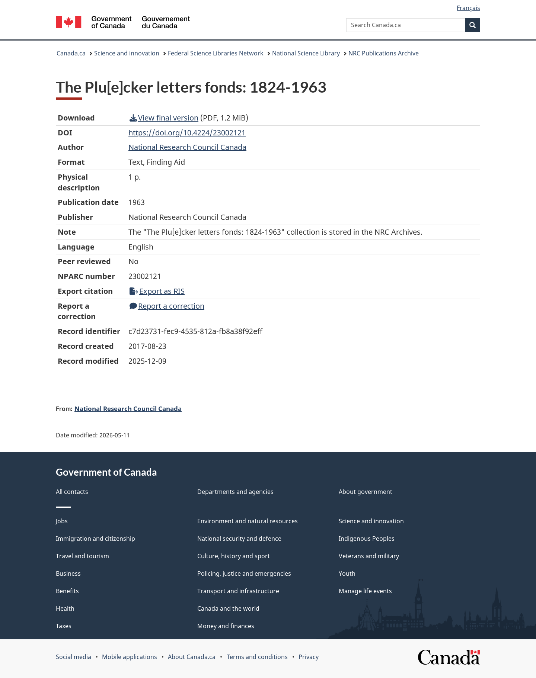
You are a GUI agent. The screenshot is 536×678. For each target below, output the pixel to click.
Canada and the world (228, 608)
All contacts (72, 492)
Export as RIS (157, 291)
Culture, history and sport (233, 556)
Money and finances (225, 626)
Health (65, 608)
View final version (164, 118)
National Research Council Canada (128, 408)
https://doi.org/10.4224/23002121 (187, 133)
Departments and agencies (235, 492)
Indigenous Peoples (367, 538)
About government (365, 492)
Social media (73, 657)
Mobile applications (129, 657)
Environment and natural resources (247, 521)
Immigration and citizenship (95, 538)
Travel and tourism (82, 556)
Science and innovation (126, 53)
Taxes (63, 626)
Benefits (67, 591)
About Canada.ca (192, 657)
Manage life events (365, 591)
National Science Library (306, 53)
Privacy (309, 657)
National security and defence (239, 538)
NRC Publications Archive (383, 53)
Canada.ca (71, 53)
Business (68, 573)
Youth (347, 573)
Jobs (62, 521)
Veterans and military (369, 556)
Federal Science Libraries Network (216, 53)
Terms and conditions (257, 657)
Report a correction (167, 306)
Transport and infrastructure (238, 591)
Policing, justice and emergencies (244, 573)
